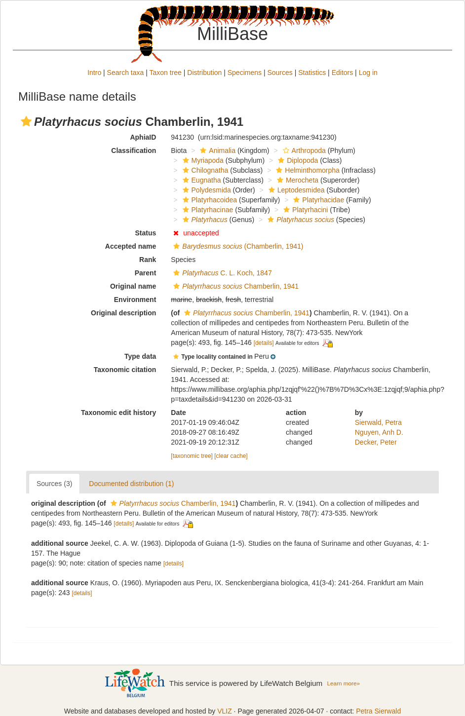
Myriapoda (202, 160)
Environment (135, 299)
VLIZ (224, 711)
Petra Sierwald (378, 711)
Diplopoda (296, 160)
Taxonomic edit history (118, 412)
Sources (279, 72)
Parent (145, 273)
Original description (123, 313)
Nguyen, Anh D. (379, 432)
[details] (264, 342)
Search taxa (125, 72)
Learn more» (343, 683)
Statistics (312, 72)
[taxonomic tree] (192, 455)
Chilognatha (204, 170)
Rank (147, 260)
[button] (26, 121)
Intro (94, 72)
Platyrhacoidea (208, 200)
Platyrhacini (304, 210)
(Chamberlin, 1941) (237, 246)
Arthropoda (303, 150)
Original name (133, 286)
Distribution (204, 72)
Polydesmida (205, 190)
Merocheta (296, 180)
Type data (140, 356)
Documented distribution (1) (131, 484)
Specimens (245, 72)
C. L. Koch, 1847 (221, 273)
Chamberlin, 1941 (235, 286)
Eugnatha (200, 180)
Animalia (216, 150)
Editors (342, 72)
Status (145, 233)
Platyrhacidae (317, 200)
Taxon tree (166, 72)
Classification (133, 150)
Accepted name (130, 246)
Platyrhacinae (206, 210)
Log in (368, 72)
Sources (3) (54, 484)
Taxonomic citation (125, 370)
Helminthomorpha (306, 170)
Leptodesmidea (295, 190)
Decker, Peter (376, 442)
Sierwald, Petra (378, 422)
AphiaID (143, 137)
